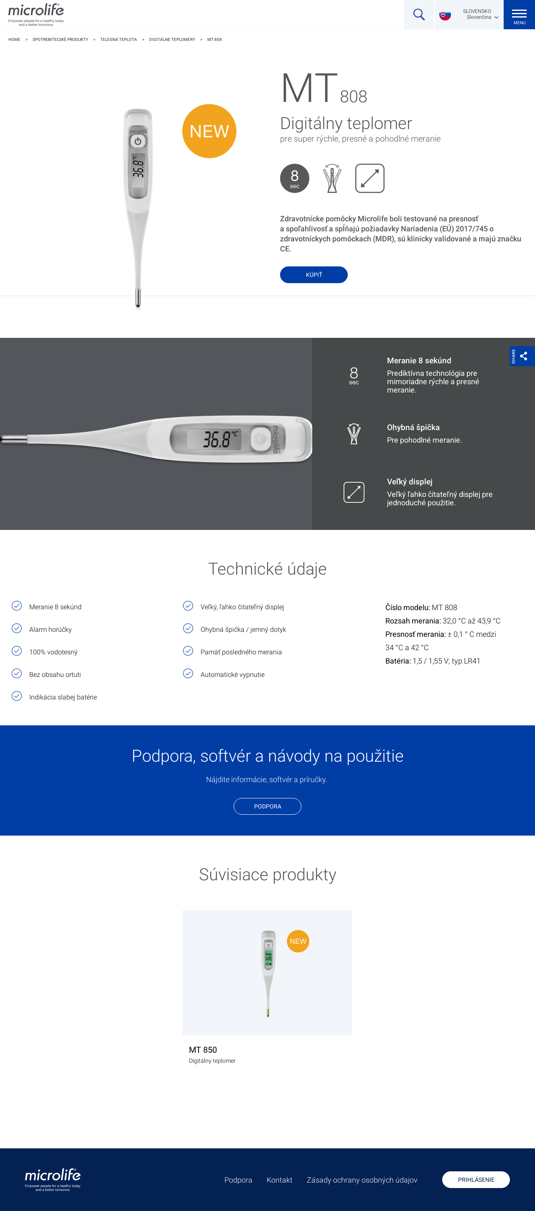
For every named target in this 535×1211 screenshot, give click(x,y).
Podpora (267, 806)
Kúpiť (314, 274)
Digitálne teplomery (172, 39)
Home (14, 39)
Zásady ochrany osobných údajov (362, 1180)
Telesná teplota (118, 39)
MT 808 (214, 39)
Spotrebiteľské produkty (60, 39)
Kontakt (280, 1180)
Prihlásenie (476, 1179)
